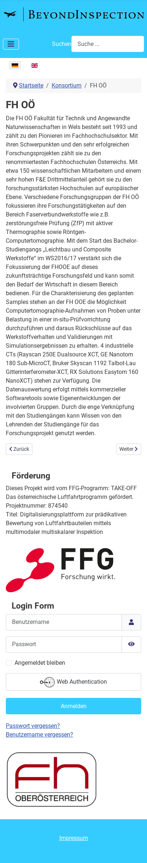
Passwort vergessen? (33, 725)
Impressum (73, 838)
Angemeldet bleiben (40, 662)
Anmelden (74, 706)
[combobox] (107, 44)
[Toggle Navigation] (11, 44)
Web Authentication (73, 682)
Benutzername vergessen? (39, 734)
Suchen (61, 43)
